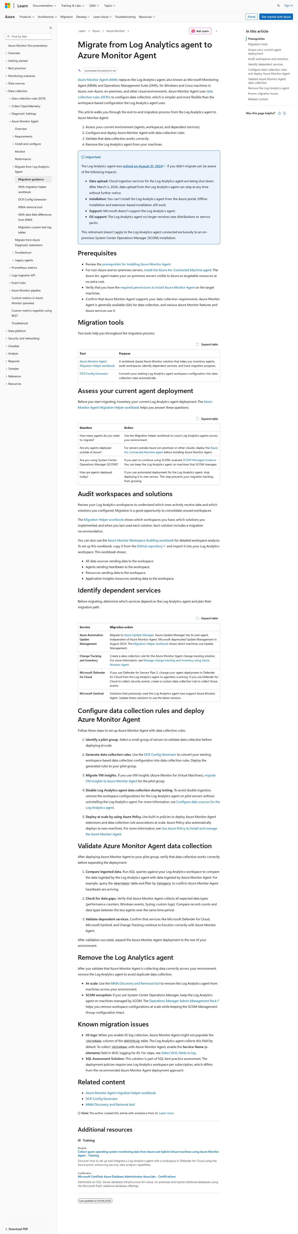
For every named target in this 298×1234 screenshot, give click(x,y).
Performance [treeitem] (23, 159)
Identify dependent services (265, 64)
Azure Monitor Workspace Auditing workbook (141, 540)
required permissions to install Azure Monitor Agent (157, 287)
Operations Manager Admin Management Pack (182, 1000)
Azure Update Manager (139, 635)
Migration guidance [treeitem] (31, 179)
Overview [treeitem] (21, 129)
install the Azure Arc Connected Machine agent (177, 270)
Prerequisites (256, 39)
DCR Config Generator (94, 373)
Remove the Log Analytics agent (268, 88)
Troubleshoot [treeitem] (20, 323)
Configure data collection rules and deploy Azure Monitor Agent (269, 71)
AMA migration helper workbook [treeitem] (32, 189)
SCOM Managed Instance (199, 460)
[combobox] (28, 36)
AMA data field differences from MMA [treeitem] (35, 217)
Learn (82, 31)
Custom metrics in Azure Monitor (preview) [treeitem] (27, 300)
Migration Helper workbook (104, 519)
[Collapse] (50, 28)
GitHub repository (150, 546)
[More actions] (216, 31)
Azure (96, 31)
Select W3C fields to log (178, 1053)
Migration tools (258, 44)
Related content (258, 99)
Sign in (288, 5)
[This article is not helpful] (284, 113)
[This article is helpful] (279, 113)
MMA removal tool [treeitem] (30, 207)
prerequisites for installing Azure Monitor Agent (136, 264)
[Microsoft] (7, 5)
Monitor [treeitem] (20, 151)
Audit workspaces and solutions (268, 59)
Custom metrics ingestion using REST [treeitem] (32, 313)
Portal (251, 17)
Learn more (166, 1113)
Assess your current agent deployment (264, 51)
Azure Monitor (115, 31)
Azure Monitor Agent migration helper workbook (121, 1093)
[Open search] (278, 5)
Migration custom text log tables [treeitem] (34, 229)
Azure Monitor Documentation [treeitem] (27, 45)
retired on (142, 166)
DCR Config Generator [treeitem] (32, 199)
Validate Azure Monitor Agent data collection (267, 81)
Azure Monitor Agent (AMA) (98, 79)
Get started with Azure (276, 17)
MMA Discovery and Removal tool (135, 983)
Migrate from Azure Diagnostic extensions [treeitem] (28, 242)
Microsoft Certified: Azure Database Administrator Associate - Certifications (127, 1176)
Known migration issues (263, 93)
